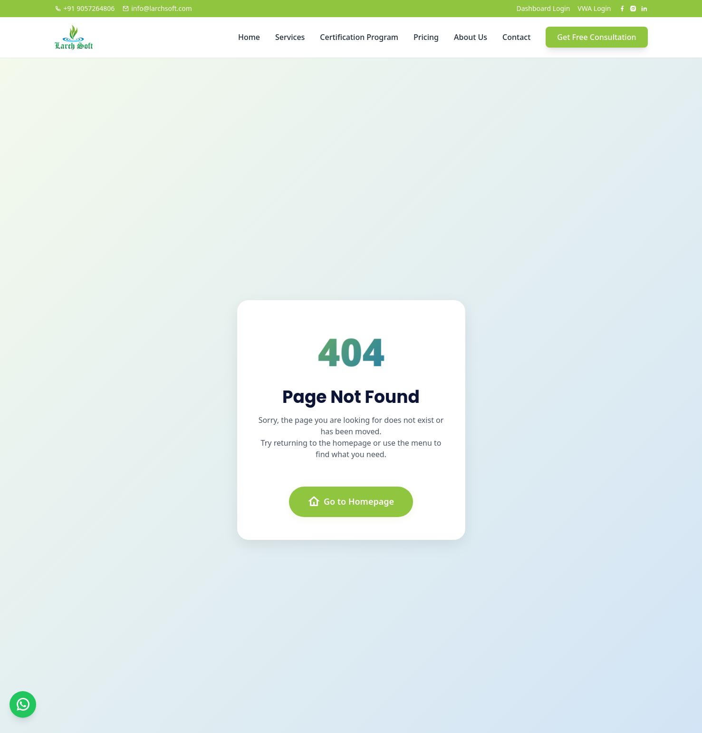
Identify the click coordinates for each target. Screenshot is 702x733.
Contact (516, 37)
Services (290, 37)
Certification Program (359, 37)
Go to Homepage (351, 501)
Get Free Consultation (596, 37)
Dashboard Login (543, 8)
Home (249, 37)
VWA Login (594, 8)
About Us (470, 37)
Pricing (426, 37)
